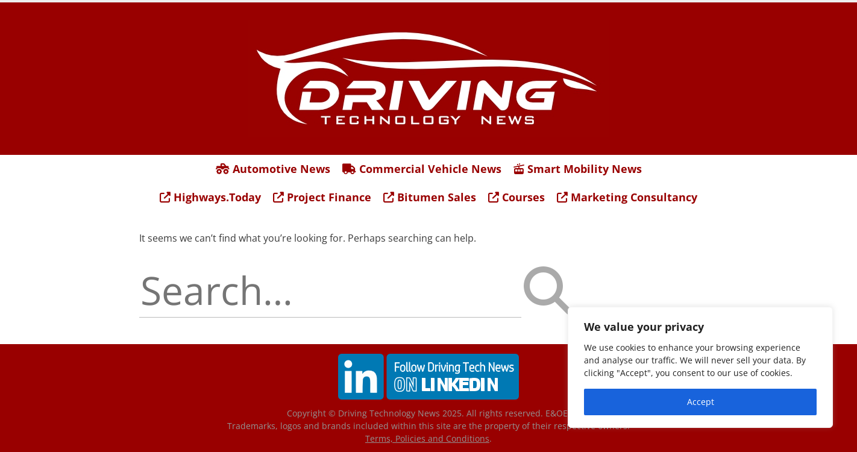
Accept (700, 401)
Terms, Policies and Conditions (427, 438)
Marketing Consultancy (627, 197)
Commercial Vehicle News (421, 169)
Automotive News (273, 169)
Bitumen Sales (429, 197)
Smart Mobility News (577, 169)
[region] (700, 367)
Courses (516, 197)
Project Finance (322, 197)
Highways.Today (210, 197)
